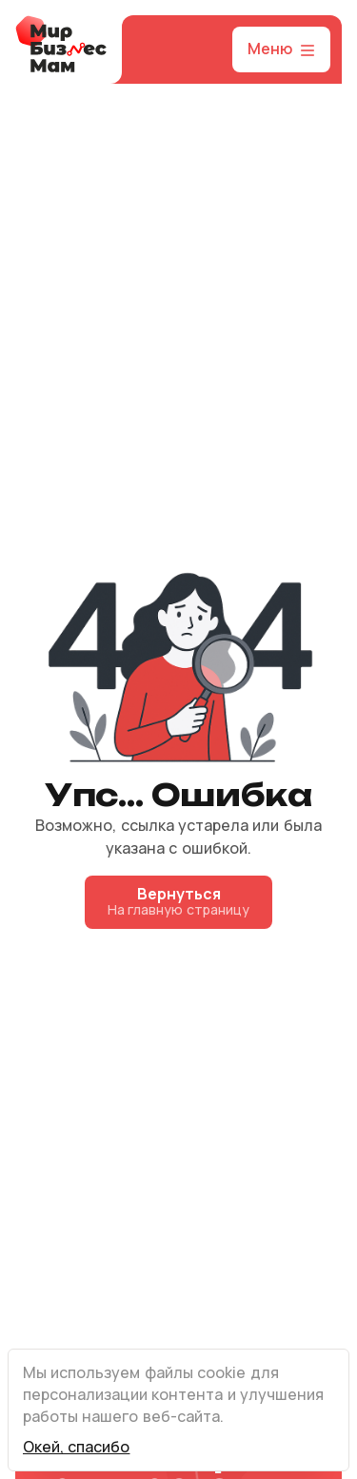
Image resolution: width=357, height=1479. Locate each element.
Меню (283, 49)
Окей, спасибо (76, 1447)
